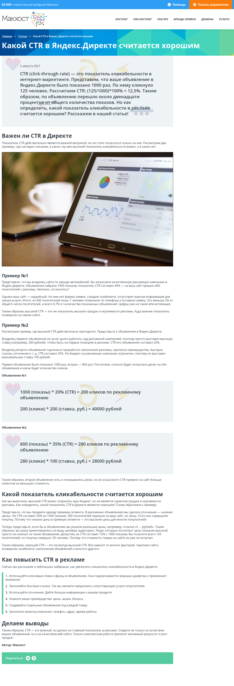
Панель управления (213, 5)
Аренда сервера (184, 19)
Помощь (179, 5)
